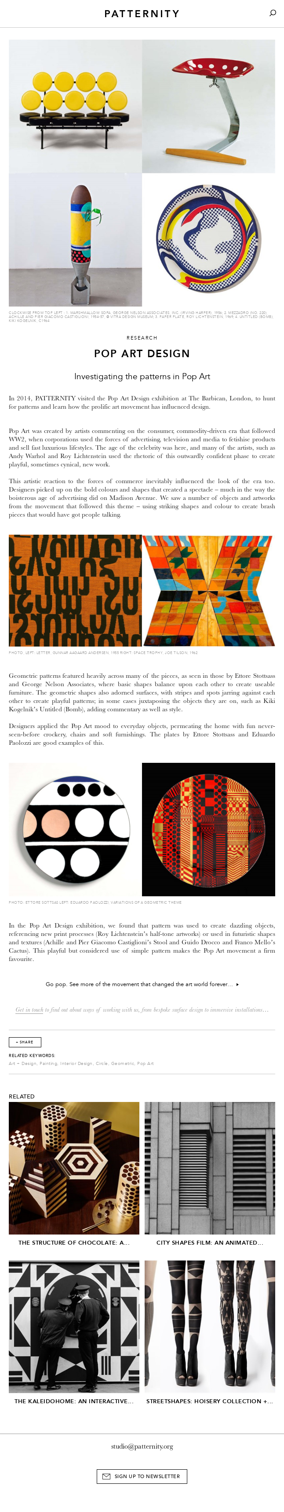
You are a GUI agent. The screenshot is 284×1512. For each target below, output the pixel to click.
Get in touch (29, 1009)
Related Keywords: (32, 1055)
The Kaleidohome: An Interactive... (74, 1401)
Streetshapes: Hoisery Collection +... (209, 1401)
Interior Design (76, 1063)
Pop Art (145, 1063)
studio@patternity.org (142, 1446)
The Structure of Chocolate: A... (74, 1242)
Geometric (123, 1063)
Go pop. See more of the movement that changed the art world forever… (142, 984)
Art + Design (22, 1063)
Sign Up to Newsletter (147, 1476)
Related (22, 1096)
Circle (102, 1063)
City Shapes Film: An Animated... (210, 1242)
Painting (48, 1063)
